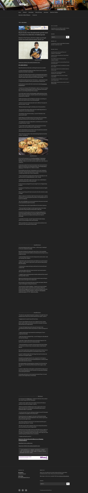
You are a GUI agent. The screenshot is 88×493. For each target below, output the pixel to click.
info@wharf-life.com (22, 473)
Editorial (24, 12)
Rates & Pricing (38, 12)
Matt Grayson (40, 396)
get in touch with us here (60, 29)
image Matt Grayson (38, 59)
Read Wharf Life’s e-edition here (25, 443)
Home (20, 12)
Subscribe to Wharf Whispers (24, 15)
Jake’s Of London (34, 291)
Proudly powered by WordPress (46, 490)
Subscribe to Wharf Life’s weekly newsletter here (29, 62)
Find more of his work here (64, 476)
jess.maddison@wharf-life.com (24, 477)
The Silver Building (35, 158)
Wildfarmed (29, 398)
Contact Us (34, 15)
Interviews (46, 12)
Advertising (31, 12)
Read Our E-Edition (54, 12)
